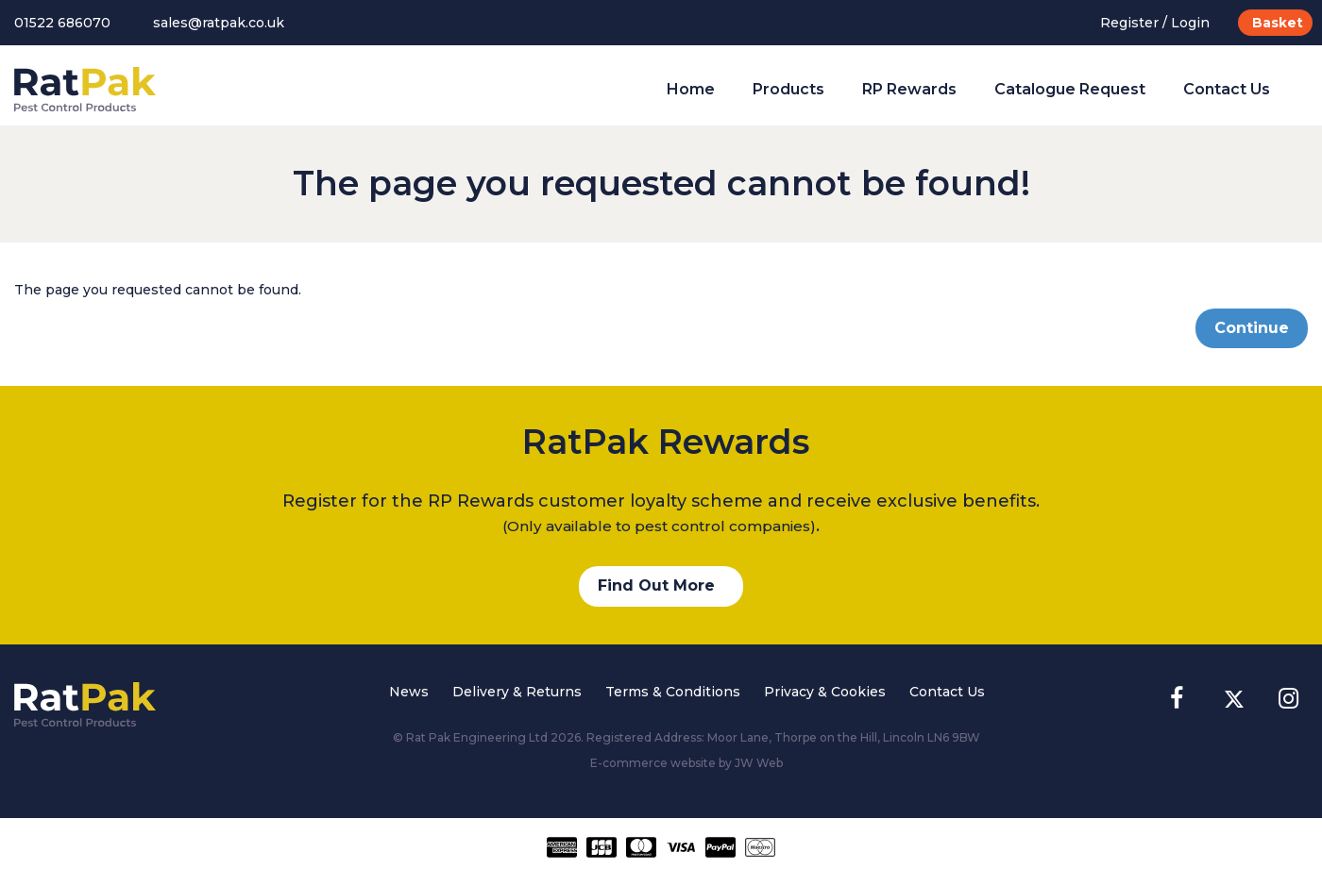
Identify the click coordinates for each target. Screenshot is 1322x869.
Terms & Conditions (672, 691)
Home (691, 89)
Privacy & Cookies (825, 691)
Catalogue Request (1069, 89)
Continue (1251, 328)
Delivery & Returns (517, 691)
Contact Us (1226, 89)
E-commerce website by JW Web (686, 763)
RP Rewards (909, 89)
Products (788, 89)
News (409, 691)
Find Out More (656, 585)
